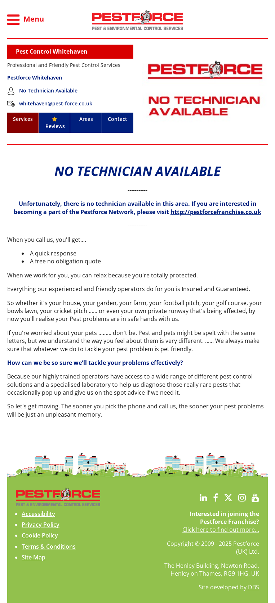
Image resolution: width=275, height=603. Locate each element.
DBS (253, 587)
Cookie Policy (40, 535)
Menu (25, 20)
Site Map (33, 557)
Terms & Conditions (49, 546)
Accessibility (38, 514)
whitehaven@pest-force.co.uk (55, 103)
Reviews (54, 123)
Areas (86, 118)
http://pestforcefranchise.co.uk (215, 212)
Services (23, 118)
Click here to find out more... (220, 530)
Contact (117, 118)
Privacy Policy (40, 525)
